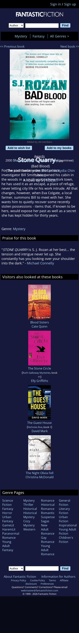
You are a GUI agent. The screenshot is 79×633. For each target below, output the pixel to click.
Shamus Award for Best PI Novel (35, 160)
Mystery (21, 36)
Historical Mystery (30, 515)
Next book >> (69, 46)
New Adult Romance (47, 529)
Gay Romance (47, 540)
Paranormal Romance (10, 535)
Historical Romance (48, 507)
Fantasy (39, 36)
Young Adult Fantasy (7, 546)
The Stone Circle (39, 368)
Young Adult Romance (47, 550)
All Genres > (60, 36)
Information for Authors (58, 577)
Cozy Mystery (29, 523)
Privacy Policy (18, 580)
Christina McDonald (40, 477)
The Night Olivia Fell (39, 473)
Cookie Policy (37, 580)
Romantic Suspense (48, 515)
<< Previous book (12, 46)
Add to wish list (19, 148)
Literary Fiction (64, 511)
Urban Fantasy (7, 519)
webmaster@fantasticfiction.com (39, 590)
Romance (47, 500)
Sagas (45, 521)
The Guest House (39, 423)
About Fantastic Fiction (20, 577)
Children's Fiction (66, 540)
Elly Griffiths (39, 381)
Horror (7, 513)
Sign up (70, 4)
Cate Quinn (39, 326)
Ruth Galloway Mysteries (36, 372)
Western (29, 529)
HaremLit (8, 529)
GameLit (8, 525)
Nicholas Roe (35, 427)
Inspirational (68, 525)
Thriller (28, 505)
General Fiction (64, 502)
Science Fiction (7, 502)
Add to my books (59, 148)
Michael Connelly (40, 263)
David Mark (40, 431)
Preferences (47, 583)
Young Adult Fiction (67, 531)
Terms (52, 580)
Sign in (55, 4)
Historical (30, 509)
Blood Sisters (39, 322)
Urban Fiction (63, 519)
